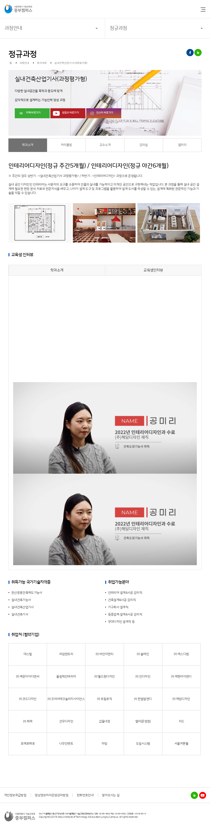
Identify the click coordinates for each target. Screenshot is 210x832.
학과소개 (27, 145)
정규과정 (118, 28)
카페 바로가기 (33, 112)
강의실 (143, 145)
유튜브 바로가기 (70, 112)
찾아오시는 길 (110, 795)
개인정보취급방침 (15, 795)
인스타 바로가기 (104, 112)
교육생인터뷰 (153, 270)
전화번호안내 (85, 795)
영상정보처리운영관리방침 (51, 795)
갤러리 (182, 145)
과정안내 (13, 28)
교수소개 (105, 145)
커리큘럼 (66, 145)
